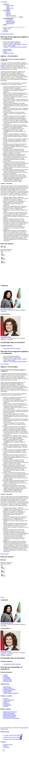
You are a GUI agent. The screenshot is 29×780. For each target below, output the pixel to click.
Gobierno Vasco (10, 8)
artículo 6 (3, 65)
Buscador (8, 13)
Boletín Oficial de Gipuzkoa (9, 715)
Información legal (10, 21)
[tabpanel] (14, 148)
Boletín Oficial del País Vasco (10, 711)
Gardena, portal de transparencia (10, 693)
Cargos (2, 597)
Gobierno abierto (7, 691)
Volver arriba (6, 747)
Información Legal (7, 680)
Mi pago (5, 702)
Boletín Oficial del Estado (9, 716)
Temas (7, 6)
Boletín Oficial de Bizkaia (9, 714)
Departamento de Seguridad (7, 33)
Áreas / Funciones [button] (7, 49)
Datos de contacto (5, 553)
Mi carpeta (5, 31)
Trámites (8, 9)
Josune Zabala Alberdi (6, 337)
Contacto (8, 11)
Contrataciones (6, 701)
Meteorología (6, 703)
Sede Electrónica (10, 23)
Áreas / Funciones (5, 363)
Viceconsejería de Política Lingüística (18, 46)
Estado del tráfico (7, 705)
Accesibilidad (9, 19)
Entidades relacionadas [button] (8, 53)
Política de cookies (10, 22)
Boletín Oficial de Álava (9, 713)
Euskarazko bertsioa (8, 744)
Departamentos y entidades (9, 689)
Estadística (5, 706)
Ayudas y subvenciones (8, 699)
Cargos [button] (5, 51)
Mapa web (8, 14)
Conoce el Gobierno (8, 688)
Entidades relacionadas (6, 655)
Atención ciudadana (8, 690)
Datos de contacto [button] (7, 50)
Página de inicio (10, 5)
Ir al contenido (4, 1)
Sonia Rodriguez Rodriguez (7, 308)
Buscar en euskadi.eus (11, 15)
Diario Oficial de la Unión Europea (11, 718)
